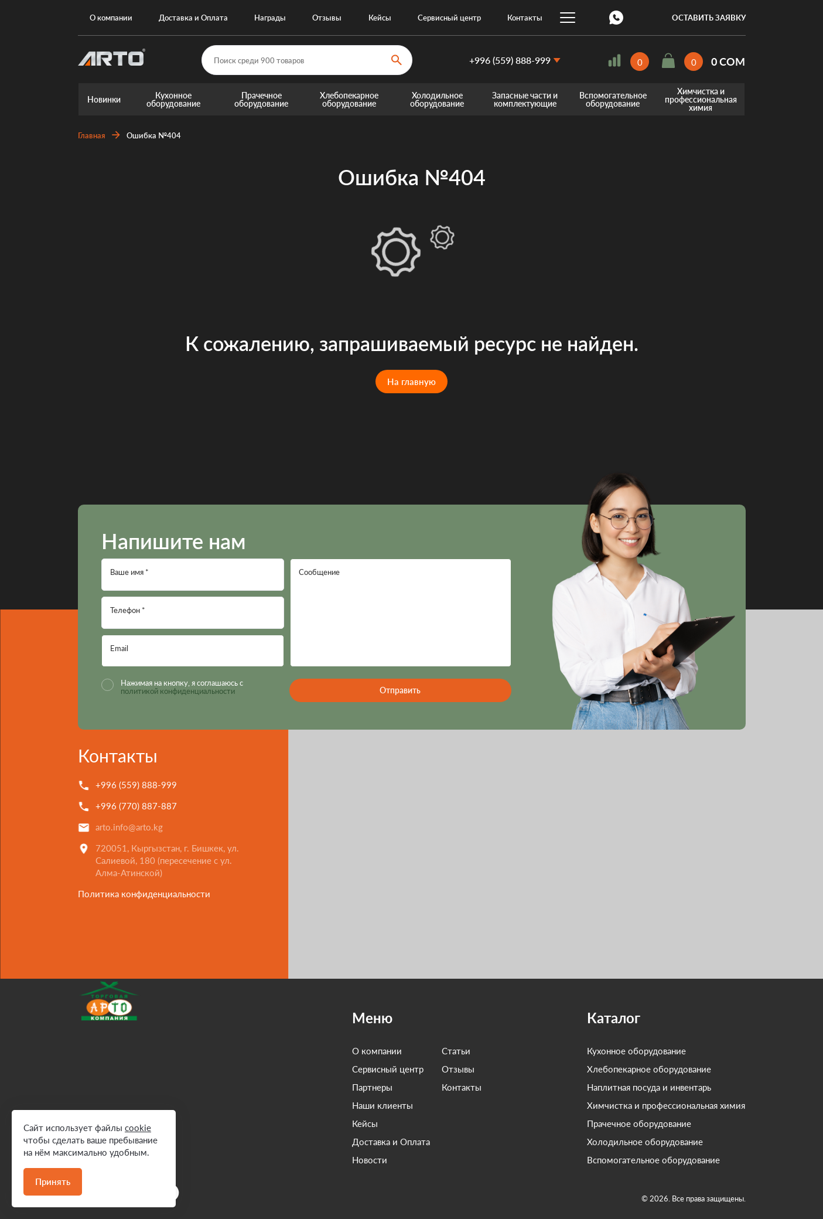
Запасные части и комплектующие (525, 99)
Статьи (403, 1051)
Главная (91, 135)
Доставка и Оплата (193, 17)
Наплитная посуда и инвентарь (650, 1087)
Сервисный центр (449, 17)
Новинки (104, 99)
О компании (111, 17)
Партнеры (319, 1087)
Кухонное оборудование (173, 99)
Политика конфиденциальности (144, 893)
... (567, 17)
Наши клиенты (329, 1105)
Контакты (524, 17)
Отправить (400, 690)
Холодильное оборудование (437, 99)
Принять (52, 1181)
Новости (316, 1160)
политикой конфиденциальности (178, 691)
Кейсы (379, 17)
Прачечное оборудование (261, 99)
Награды (270, 17)
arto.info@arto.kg (129, 827)
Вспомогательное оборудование (613, 99)
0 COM (728, 61)
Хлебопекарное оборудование (349, 99)
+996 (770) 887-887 (136, 806)
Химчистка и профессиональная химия (701, 99)
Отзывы (327, 17)
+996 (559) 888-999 (510, 60)
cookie (138, 1127)
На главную (411, 381)
